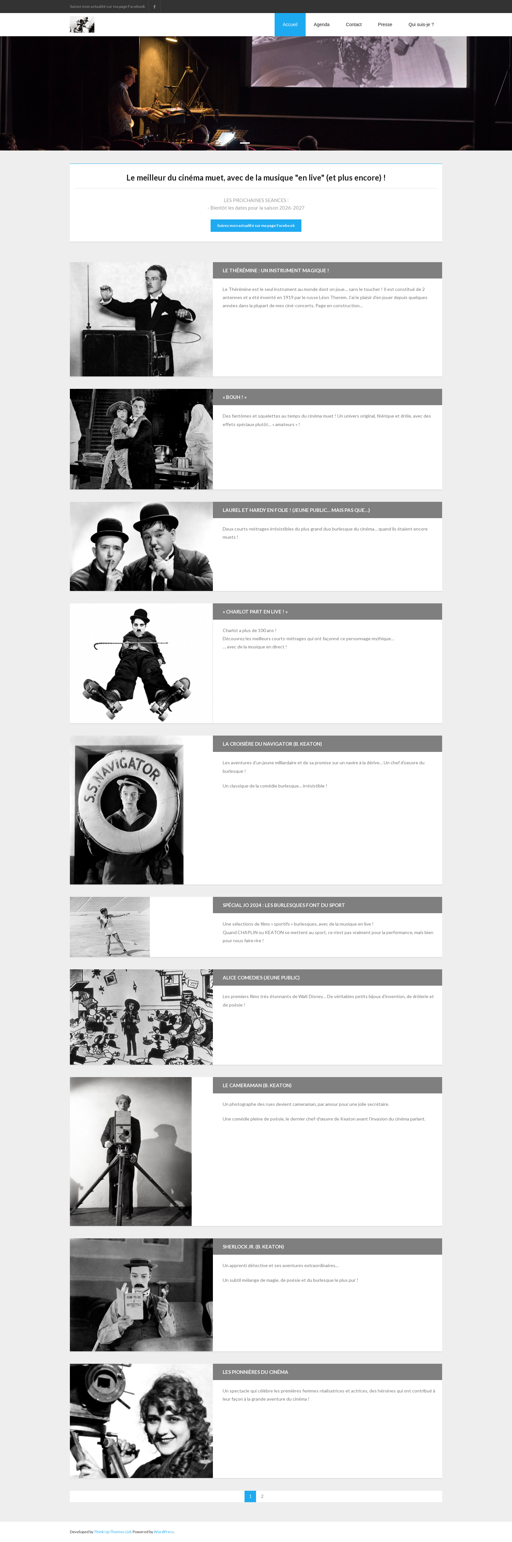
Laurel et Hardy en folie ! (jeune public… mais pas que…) (296, 510)
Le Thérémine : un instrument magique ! (276, 270)
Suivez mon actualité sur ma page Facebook (256, 225)
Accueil (290, 24)
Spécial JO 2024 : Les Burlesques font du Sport (284, 905)
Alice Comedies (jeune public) (261, 977)
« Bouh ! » (235, 397)
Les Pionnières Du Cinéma (255, 1372)
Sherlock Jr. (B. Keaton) (253, 1246)
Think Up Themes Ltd (112, 1531)
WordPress (164, 1531)
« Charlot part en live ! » (255, 611)
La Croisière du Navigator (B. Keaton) (272, 744)
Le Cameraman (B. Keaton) (257, 1085)
